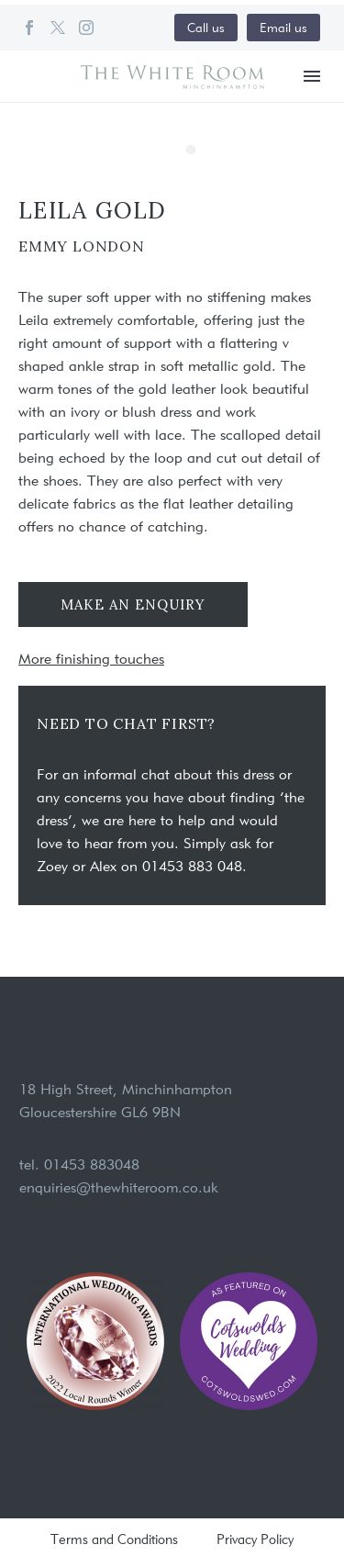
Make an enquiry (133, 604)
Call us (206, 27)
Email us (283, 27)
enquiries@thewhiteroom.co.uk (118, 1187)
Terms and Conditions (114, 1540)
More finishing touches (91, 658)
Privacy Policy (255, 1540)
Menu (312, 76)
